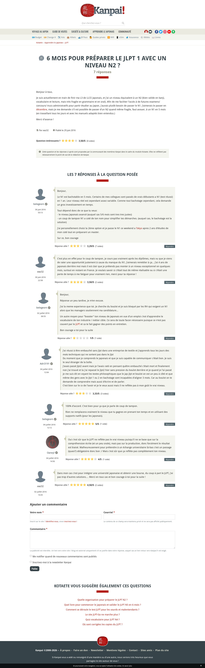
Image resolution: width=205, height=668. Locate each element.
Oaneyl (51, 452)
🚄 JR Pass (82, 37)
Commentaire (38, 529)
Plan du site (162, 650)
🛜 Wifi (110, 37)
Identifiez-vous (52, 521)
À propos (65, 650)
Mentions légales (116, 650)
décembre (41, 109)
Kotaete (39, 42)
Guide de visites (59, 31)
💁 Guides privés (97, 37)
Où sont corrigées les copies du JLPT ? (102, 624)
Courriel (109, 512)
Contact (133, 650)
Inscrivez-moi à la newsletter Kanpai (52, 562)
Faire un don (80, 650)
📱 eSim (120, 37)
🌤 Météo (145, 37)
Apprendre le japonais (103, 31)
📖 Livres (156, 37)
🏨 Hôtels (71, 37)
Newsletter (97, 650)
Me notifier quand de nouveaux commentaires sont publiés (65, 556)
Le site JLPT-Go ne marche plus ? (102, 614)
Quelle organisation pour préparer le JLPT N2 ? (102, 599)
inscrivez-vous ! (70, 521)
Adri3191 (45, 363)
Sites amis (146, 650)
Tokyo (139, 228)
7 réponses (102, 72)
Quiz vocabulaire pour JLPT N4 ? (103, 619)
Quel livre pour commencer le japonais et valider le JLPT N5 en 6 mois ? (102, 604)
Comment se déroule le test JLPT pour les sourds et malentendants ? (102, 609)
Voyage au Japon (40, 31)
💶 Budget (37, 37)
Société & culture (80, 31)
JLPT (66, 42)
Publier (35, 568)
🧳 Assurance (132, 37)
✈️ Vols (61, 37)
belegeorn (38, 204)
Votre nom (37, 512)
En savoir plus (127, 666)
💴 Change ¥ (50, 37)
